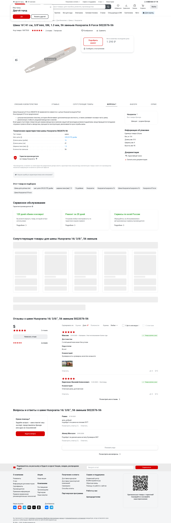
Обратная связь (92, 483)
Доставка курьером (69, 478)
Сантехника (128, 13)
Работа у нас (91, 491)
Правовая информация (21, 491)
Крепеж (57, 13)
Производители (18, 489)
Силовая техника (91, 13)
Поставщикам (43, 487)
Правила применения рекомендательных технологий (24, 495)
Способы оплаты (68, 488)
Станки (102, 13)
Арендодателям (93, 497)
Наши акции (42, 478)
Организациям (43, 490)
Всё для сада (67, 13)
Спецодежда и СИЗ (115, 13)
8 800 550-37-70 (152, 2)
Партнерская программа (72, 493)
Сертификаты (18, 486)
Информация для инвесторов (23, 484)
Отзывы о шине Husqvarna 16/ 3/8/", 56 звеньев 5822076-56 (50, 318)
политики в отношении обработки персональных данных (46, 518)
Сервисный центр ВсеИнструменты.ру (93, 480)
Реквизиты (17, 478)
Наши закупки (42, 495)
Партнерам (41, 492)
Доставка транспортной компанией (70, 482)
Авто (137, 13)
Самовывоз (66, 486)
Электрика (79, 13)
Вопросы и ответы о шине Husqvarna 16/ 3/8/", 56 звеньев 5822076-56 (57, 410)
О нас (15, 481)
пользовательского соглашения (75, 518)
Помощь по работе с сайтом (96, 486)
